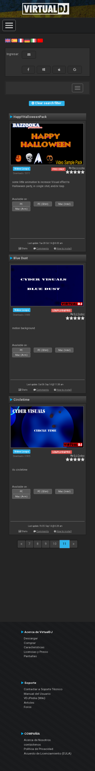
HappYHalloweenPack (30, 117)
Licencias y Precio (36, 652)
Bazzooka (78, 167)
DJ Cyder (79, 314)
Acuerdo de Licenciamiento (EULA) (47, 753)
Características (34, 647)
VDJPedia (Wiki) (34, 698)
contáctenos (32, 744)
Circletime (21, 400)
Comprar (30, 643)
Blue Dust (20, 258)
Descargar (31, 638)
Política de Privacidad (38, 749)
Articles (29, 702)
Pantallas (30, 656)
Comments (42, 248)
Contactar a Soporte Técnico (43, 689)
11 (64, 544)
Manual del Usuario (37, 694)
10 (54, 544)
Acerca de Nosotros (37, 740)
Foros (27, 707)
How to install (64, 248)
